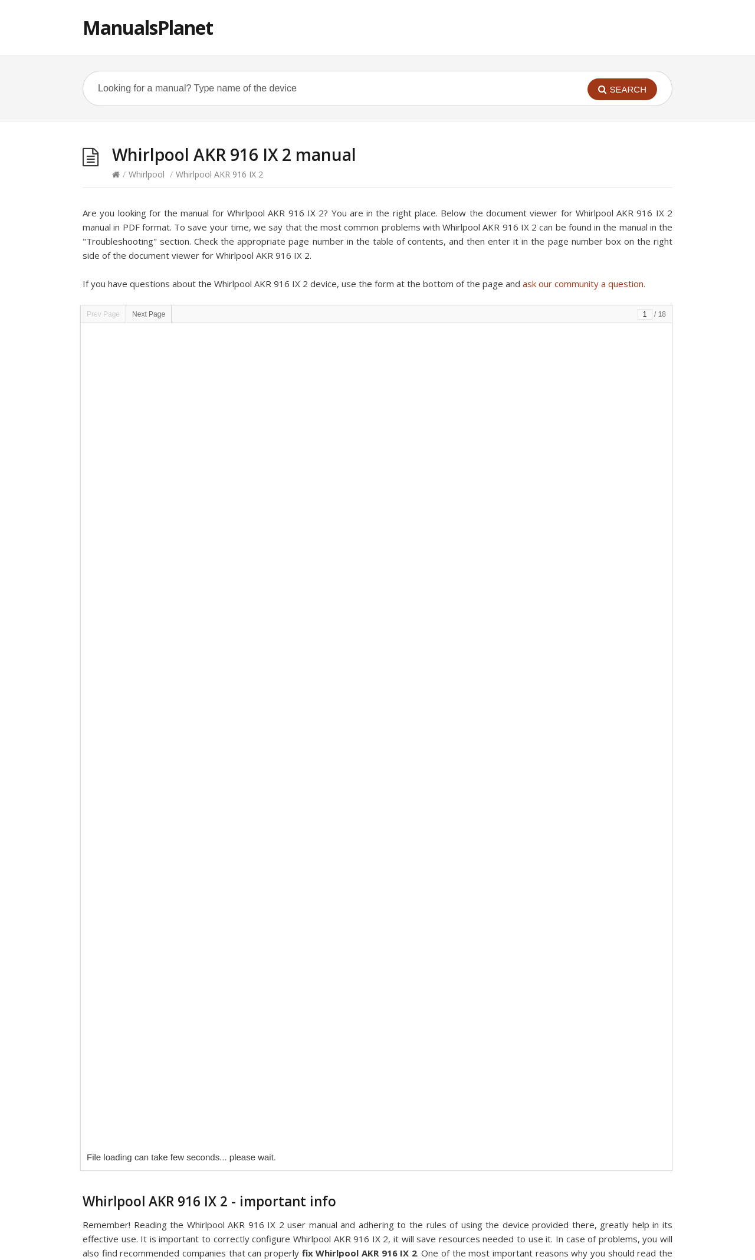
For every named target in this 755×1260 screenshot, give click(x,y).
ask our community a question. (584, 283)
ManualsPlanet (148, 27)
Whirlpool (147, 174)
